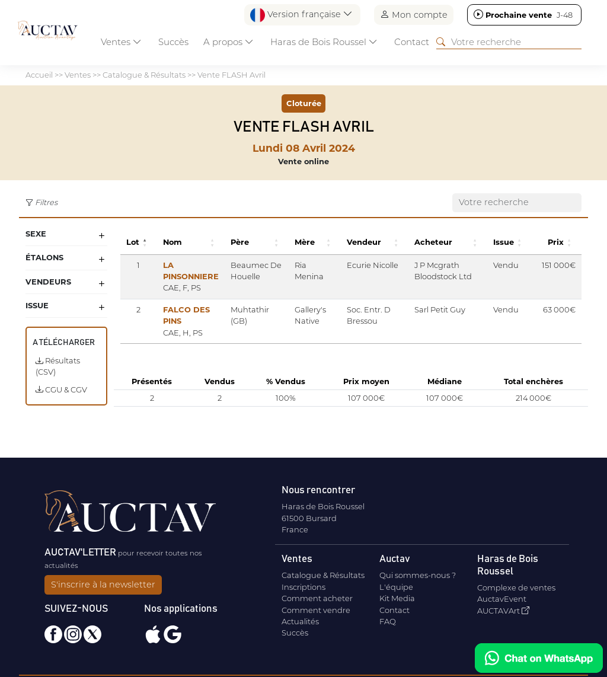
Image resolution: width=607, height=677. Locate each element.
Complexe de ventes (516, 587)
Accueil (39, 74)
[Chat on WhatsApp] (539, 658)
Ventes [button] (121, 41)
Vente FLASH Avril (231, 74)
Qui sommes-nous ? (417, 575)
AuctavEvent (501, 598)
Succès (173, 41)
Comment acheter (317, 598)
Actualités (300, 621)
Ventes (78, 74)
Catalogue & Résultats (144, 74)
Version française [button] (301, 15)
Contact (411, 41)
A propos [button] (228, 41)
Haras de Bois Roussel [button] (324, 41)
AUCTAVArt (503, 610)
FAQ (387, 621)
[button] (146, 242)
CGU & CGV (61, 389)
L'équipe (396, 587)
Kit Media (397, 598)
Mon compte (414, 14)
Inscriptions (303, 587)
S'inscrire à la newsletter (103, 584)
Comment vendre (316, 610)
